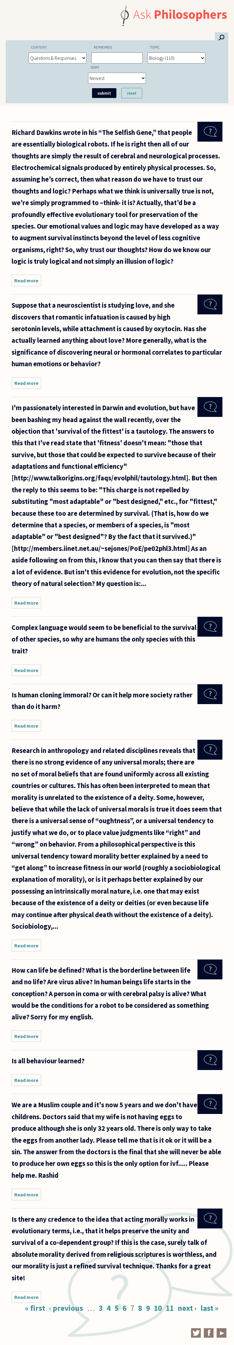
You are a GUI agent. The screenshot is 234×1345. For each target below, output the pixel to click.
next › (187, 1308)
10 (158, 1308)
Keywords (103, 47)
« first (35, 1308)
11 (170, 1308)
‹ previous (66, 1308)
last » (209, 1308)
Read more (27, 281)
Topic (155, 47)
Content (39, 47)
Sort (94, 67)
